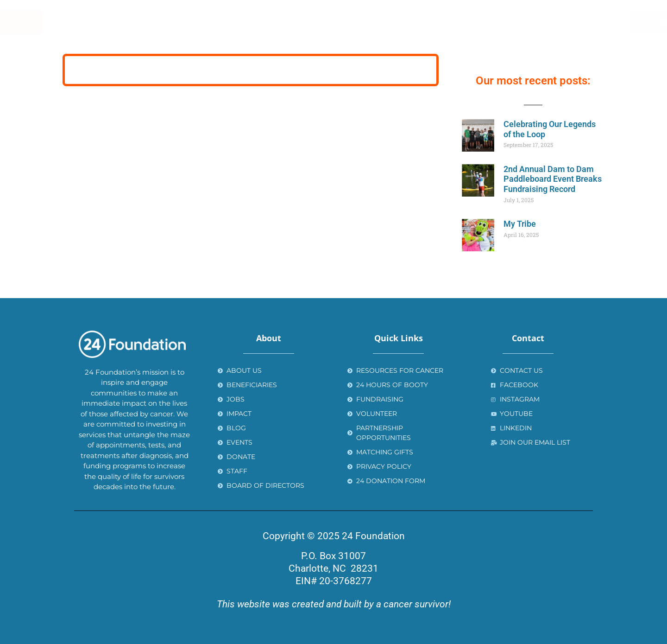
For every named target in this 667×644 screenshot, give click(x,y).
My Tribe (519, 224)
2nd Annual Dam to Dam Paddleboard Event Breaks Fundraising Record (552, 179)
